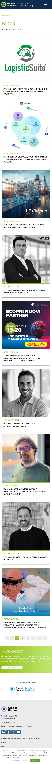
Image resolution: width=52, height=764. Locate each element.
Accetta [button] (34, 760)
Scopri (12, 668)
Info (3, 746)
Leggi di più (17, 757)
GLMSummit (6, 15)
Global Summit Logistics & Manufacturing (20, 739)
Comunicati (6, 30)
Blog (3, 743)
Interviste (17, 30)
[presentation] (1, 690)
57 (39, 638)
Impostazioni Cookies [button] (19, 760)
